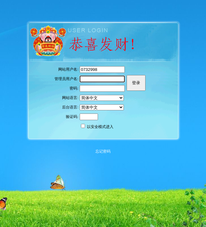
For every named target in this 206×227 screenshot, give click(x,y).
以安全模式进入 (100, 127)
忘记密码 (103, 151)
